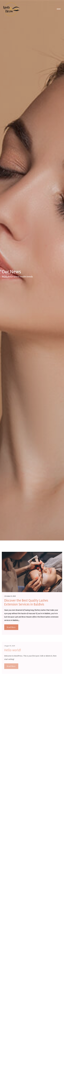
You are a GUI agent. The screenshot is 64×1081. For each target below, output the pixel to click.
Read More (11, 628)
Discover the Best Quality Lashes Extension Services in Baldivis (26, 603)
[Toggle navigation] (58, 9)
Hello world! (12, 652)
